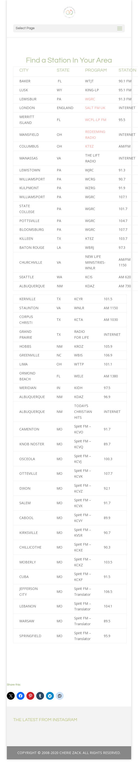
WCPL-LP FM (95, 119)
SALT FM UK (95, 107)
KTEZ (89, 146)
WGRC (90, 99)
